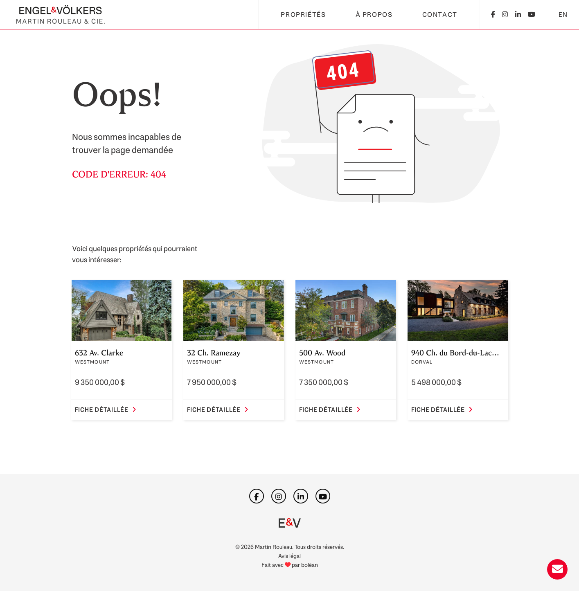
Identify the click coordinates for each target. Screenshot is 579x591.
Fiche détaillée (105, 410)
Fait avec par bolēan (289, 565)
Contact (439, 14)
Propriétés (303, 14)
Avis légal (289, 556)
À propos (374, 14)
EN (563, 14)
